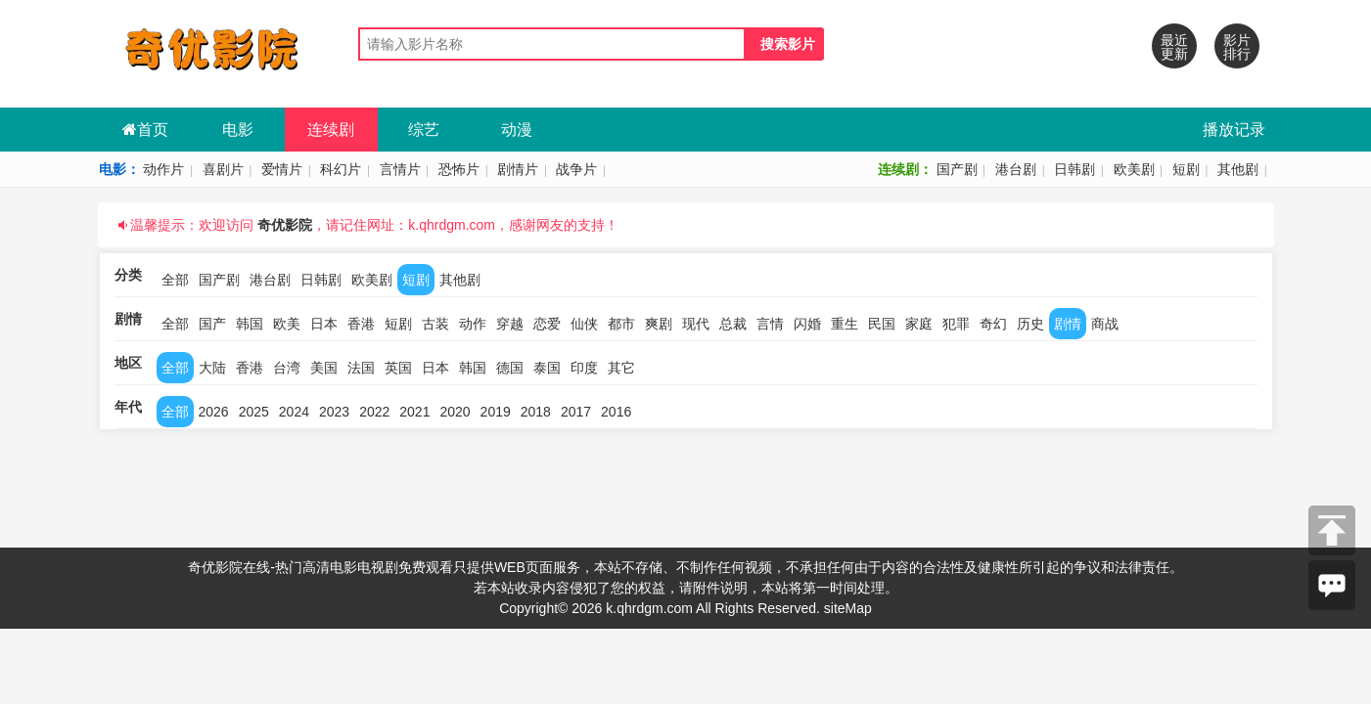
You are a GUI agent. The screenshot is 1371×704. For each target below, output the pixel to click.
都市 (621, 323)
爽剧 (658, 323)
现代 (695, 323)
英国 (398, 367)
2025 (254, 411)
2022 (374, 411)
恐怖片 (459, 169)
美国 (324, 367)
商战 (1105, 323)
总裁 (733, 323)
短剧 (1186, 169)
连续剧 (330, 129)
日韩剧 (1074, 169)
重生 (844, 323)
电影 (237, 129)
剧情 (1067, 323)
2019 (495, 411)
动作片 (163, 169)
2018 (536, 411)
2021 (414, 411)
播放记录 (1234, 129)
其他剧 (1237, 169)
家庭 (919, 323)
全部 (175, 279)
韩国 (249, 323)
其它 (621, 367)
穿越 (510, 323)
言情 (770, 323)
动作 (472, 323)
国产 (212, 323)
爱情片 (281, 169)
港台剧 (1015, 169)
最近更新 (1174, 47)
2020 (454, 411)
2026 (214, 411)
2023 (334, 411)
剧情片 (517, 169)
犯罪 (956, 323)
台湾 (286, 367)
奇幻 (993, 323)
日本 (324, 323)
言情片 (400, 169)
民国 (881, 323)
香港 (361, 323)
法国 (361, 367)
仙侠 (584, 323)
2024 (294, 411)
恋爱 (547, 323)
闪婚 (807, 323)
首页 (145, 129)
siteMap (848, 608)
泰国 (547, 367)
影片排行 (1237, 47)
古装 (435, 323)
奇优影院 (284, 225)
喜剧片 (223, 169)
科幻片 (340, 169)
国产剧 (957, 169)
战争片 (576, 169)
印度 (584, 367)
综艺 (423, 129)
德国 (510, 367)
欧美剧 (1134, 169)
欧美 (286, 323)
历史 (1030, 323)
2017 (576, 411)
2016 (616, 411)
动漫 (516, 129)
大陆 (212, 367)
